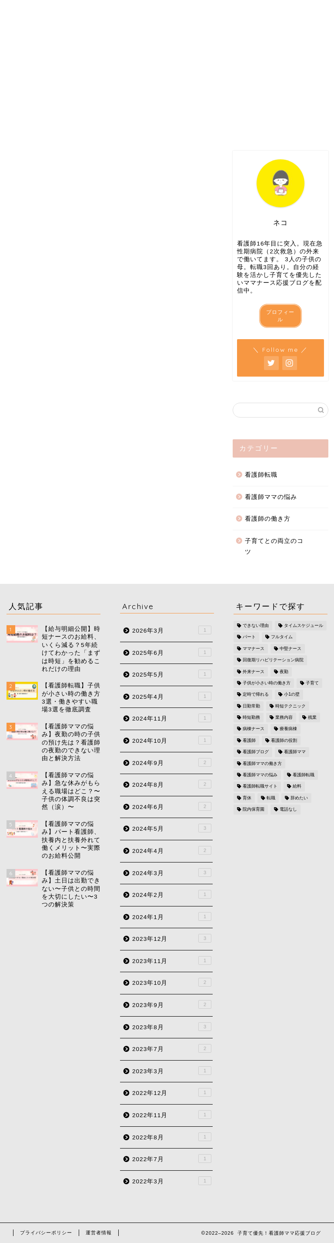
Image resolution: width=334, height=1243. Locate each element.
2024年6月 (171, 806)
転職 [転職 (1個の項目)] (271, 797)
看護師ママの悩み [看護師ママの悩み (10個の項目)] (260, 774)
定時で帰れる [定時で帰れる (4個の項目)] (256, 694)
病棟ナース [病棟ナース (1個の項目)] (253, 729)
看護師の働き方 (268, 518)
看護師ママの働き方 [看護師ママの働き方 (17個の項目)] (262, 763)
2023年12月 (171, 938)
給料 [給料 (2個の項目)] (297, 786)
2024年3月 (171, 872)
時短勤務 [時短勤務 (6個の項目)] (251, 717)
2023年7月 (171, 1048)
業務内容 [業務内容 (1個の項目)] (284, 717)
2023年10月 (171, 982)
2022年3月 (171, 1180)
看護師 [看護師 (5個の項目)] (249, 740)
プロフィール (62, 128)
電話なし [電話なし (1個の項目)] (288, 809)
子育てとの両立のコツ (274, 547)
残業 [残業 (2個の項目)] (312, 717)
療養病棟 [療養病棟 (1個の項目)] (288, 729)
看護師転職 (261, 475)
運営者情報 (99, 1232)
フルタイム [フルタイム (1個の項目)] (282, 637)
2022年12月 (171, 1092)
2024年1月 (171, 916)
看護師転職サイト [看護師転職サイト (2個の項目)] (260, 786)
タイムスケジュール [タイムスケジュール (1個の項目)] (303, 625)
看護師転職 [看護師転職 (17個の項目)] (303, 774)
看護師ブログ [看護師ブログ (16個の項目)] (256, 752)
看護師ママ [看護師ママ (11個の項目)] (295, 752)
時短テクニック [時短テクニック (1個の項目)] (290, 706)
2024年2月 (171, 894)
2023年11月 (171, 960)
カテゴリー (167, 128)
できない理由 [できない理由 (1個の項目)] (256, 625)
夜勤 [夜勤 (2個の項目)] (284, 671)
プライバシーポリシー (46, 1232)
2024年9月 (171, 762)
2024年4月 (171, 850)
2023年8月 (171, 1026)
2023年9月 (171, 1004)
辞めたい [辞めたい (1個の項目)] (299, 797)
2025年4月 (171, 696)
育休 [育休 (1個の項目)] (247, 797)
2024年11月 (171, 718)
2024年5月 (171, 828)
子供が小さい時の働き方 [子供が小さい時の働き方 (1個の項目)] (267, 682)
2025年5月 (171, 674)
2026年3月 (171, 630)
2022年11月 (171, 1114)
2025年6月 (171, 652)
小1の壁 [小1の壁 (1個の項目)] (292, 694)
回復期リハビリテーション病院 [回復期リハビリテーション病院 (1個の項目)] (273, 660)
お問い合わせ (272, 128)
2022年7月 (171, 1158)
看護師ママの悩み (271, 497)
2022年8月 (171, 1136)
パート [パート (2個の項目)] (249, 637)
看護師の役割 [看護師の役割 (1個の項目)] (284, 740)
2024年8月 (171, 784)
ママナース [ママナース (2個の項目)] (253, 648)
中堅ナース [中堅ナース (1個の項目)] (290, 648)
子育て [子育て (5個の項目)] (312, 682)
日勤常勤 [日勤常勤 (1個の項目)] (251, 706)
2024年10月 (171, 740)
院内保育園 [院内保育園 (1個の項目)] (253, 809)
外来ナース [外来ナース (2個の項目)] (253, 671)
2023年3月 (171, 1070)
